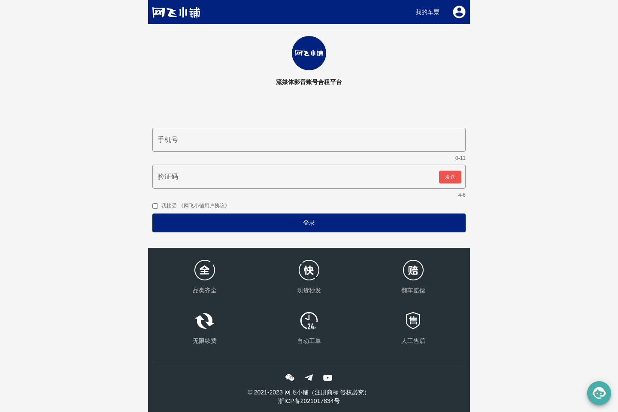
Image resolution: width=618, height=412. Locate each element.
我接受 (191, 206)
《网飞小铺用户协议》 (203, 206)
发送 (450, 177)
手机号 (168, 139)
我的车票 (427, 12)
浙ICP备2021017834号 (308, 400)
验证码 (168, 176)
